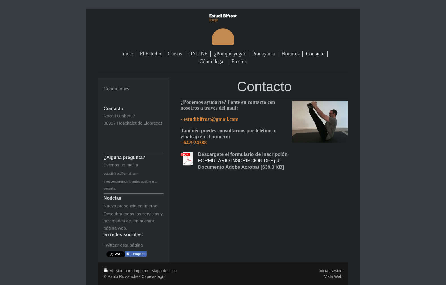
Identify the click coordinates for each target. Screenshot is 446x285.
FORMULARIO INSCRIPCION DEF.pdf (239, 160)
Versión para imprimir (126, 271)
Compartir (136, 254)
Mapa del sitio (164, 271)
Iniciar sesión (330, 271)
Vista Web (333, 276)
